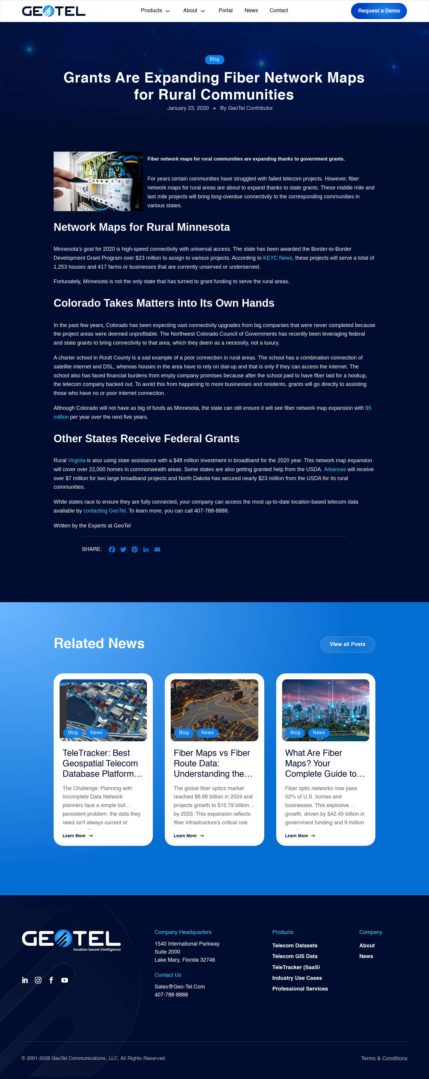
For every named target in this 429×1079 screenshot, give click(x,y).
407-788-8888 (171, 997)
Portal (226, 10)
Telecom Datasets (295, 948)
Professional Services (300, 992)
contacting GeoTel (104, 511)
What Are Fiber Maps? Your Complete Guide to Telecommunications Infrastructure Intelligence (324, 766)
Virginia (77, 460)
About (190, 10)
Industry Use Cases (297, 981)
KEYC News (278, 258)
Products (151, 10)
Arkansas (335, 469)
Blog (215, 59)
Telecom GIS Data (295, 959)
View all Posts (348, 644)
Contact (279, 10)
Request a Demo (379, 11)
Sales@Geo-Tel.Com (180, 989)
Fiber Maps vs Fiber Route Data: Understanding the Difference (211, 766)
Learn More (74, 838)
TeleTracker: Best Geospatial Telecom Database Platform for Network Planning (103, 766)
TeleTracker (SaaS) (296, 970)
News (251, 10)
